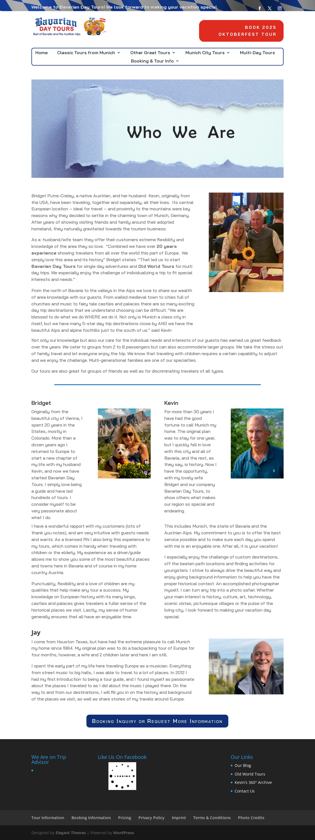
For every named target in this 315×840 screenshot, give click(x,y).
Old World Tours (250, 774)
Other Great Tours (150, 53)
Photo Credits (251, 817)
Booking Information (91, 817)
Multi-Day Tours (257, 53)
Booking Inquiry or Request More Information (157, 720)
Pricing (124, 817)
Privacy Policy (151, 817)
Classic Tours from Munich (86, 53)
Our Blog (243, 765)
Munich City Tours (205, 53)
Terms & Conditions (212, 817)
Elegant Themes (71, 832)
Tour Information (47, 817)
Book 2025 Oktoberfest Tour (247, 31)
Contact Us (245, 791)
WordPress (123, 832)
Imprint (179, 817)
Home (41, 53)
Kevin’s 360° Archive (253, 782)
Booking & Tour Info (152, 61)
